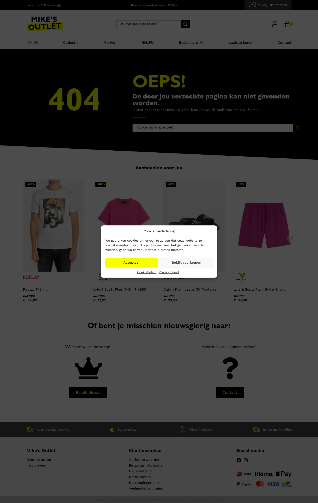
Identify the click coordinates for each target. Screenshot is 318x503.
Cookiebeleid (147, 272)
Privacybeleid (169, 272)
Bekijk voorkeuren (186, 263)
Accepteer (131, 263)
